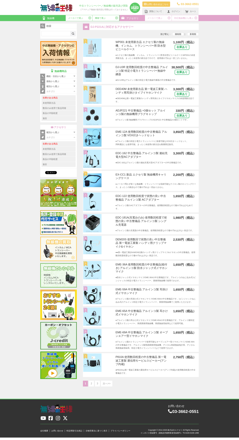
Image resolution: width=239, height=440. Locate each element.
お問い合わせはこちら (156, 4)
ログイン (173, 11)
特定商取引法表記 (74, 431)
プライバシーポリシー (120, 431)
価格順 (178, 34)
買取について (153, 11)
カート (190, 11)
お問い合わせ (57, 431)
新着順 (193, 34)
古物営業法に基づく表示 (96, 431)
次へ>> (107, 383)
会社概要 (44, 431)
